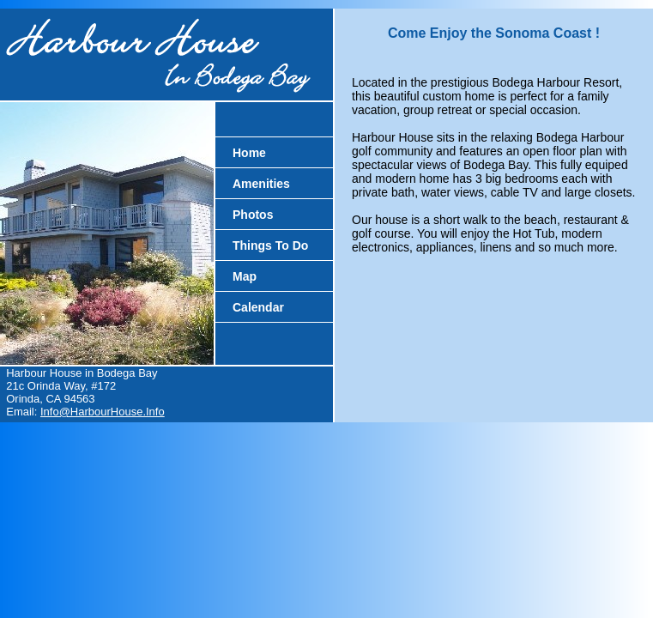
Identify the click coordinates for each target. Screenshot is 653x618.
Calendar (258, 307)
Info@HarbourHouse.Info (102, 411)
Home (249, 153)
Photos (253, 214)
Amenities (261, 184)
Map (245, 276)
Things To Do (270, 245)
